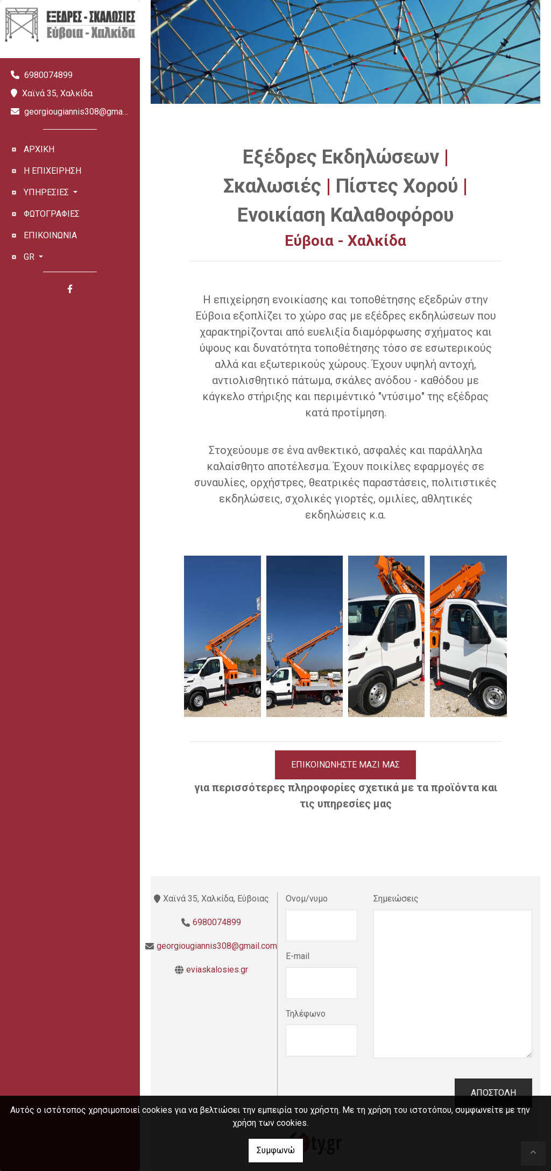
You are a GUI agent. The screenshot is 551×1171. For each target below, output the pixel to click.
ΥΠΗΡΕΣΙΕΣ (47, 192)
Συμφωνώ (276, 1150)
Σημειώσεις (396, 898)
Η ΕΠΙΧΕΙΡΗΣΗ (52, 171)
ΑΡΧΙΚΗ (39, 149)
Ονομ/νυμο (307, 898)
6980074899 (48, 75)
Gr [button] (30, 257)
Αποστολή (493, 1093)
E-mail (297, 956)
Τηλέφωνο (306, 1014)
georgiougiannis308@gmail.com (84, 112)
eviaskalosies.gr (217, 969)
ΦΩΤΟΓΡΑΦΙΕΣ (52, 214)
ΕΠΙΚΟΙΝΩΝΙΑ (50, 235)
